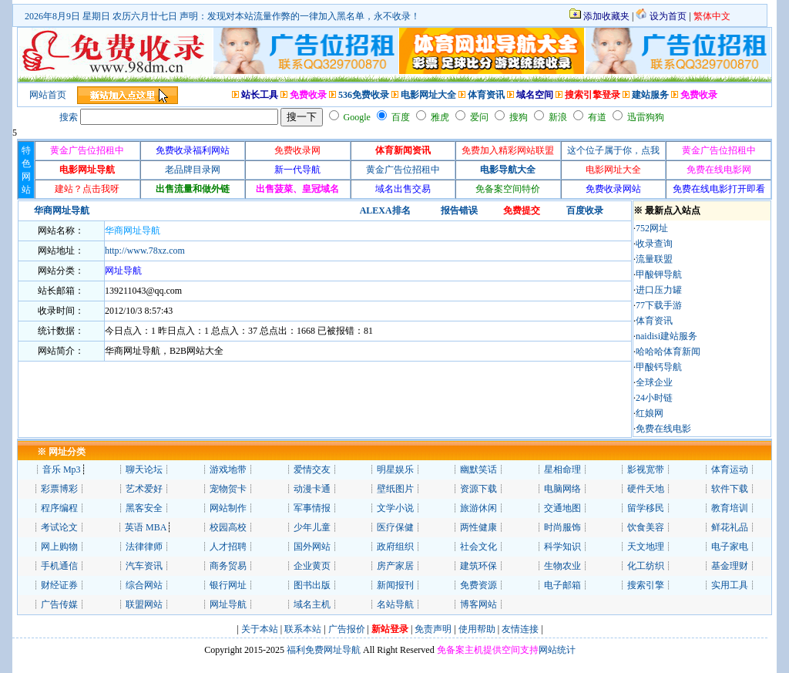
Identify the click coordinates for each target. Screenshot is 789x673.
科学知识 (562, 546)
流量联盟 (654, 259)
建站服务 (650, 94)
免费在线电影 (663, 428)
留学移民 (645, 508)
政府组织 (395, 546)
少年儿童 (312, 527)
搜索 (68, 117)
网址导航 (228, 604)
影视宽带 (645, 469)
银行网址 (228, 585)
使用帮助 (476, 629)
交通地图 (562, 508)
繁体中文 (711, 16)
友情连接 (520, 629)
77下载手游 (659, 305)
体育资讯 (486, 94)
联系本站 (302, 629)
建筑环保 (478, 565)
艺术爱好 (144, 488)
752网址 (652, 228)
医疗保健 (395, 527)
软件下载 (729, 488)
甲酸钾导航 (659, 274)
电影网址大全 (428, 94)
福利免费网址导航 (322, 649)
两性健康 (478, 527)
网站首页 (47, 94)
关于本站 (259, 629)
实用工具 (729, 585)
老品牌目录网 (192, 169)
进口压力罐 (659, 289)
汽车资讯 (144, 565)
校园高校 (228, 527)
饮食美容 (645, 527)
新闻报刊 (395, 585)
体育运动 (729, 469)
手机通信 (59, 565)
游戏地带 (228, 469)
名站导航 (395, 604)
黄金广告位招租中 (403, 169)
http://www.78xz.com (145, 250)
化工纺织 (645, 565)
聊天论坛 (144, 469)
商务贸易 (228, 565)
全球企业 (654, 382)
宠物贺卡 (228, 488)
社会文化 (478, 546)
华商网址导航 (132, 230)
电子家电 (729, 546)
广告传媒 (59, 604)
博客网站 (478, 604)
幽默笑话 (478, 469)
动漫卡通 (312, 488)
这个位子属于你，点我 (613, 150)
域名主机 (312, 604)
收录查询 (654, 243)
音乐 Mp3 (61, 469)
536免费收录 (363, 94)
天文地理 (645, 546)
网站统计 (557, 649)
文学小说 (395, 508)
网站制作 (228, 508)
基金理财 (729, 565)
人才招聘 (228, 546)
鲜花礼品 (729, 527)
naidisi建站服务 (666, 336)
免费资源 (478, 585)
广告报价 (345, 629)
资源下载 (478, 488)
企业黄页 (312, 565)
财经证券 (59, 585)
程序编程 (59, 508)
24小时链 (654, 397)
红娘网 (649, 413)
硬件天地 (645, 488)
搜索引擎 (645, 585)
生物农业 (562, 565)
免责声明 (433, 629)
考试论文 (59, 527)
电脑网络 (562, 488)
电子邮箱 (562, 585)
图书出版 (312, 585)
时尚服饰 (562, 527)
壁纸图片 (395, 488)
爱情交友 (312, 469)
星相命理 (562, 469)
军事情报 (312, 508)
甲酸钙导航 (659, 367)
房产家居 (395, 565)
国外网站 (312, 546)
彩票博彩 (59, 488)
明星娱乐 (395, 469)
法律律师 (144, 546)
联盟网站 (144, 604)
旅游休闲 (478, 508)
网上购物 (59, 546)
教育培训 (729, 508)
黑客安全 (144, 508)
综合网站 (144, 585)
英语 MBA (145, 527)
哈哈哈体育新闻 (668, 351)
